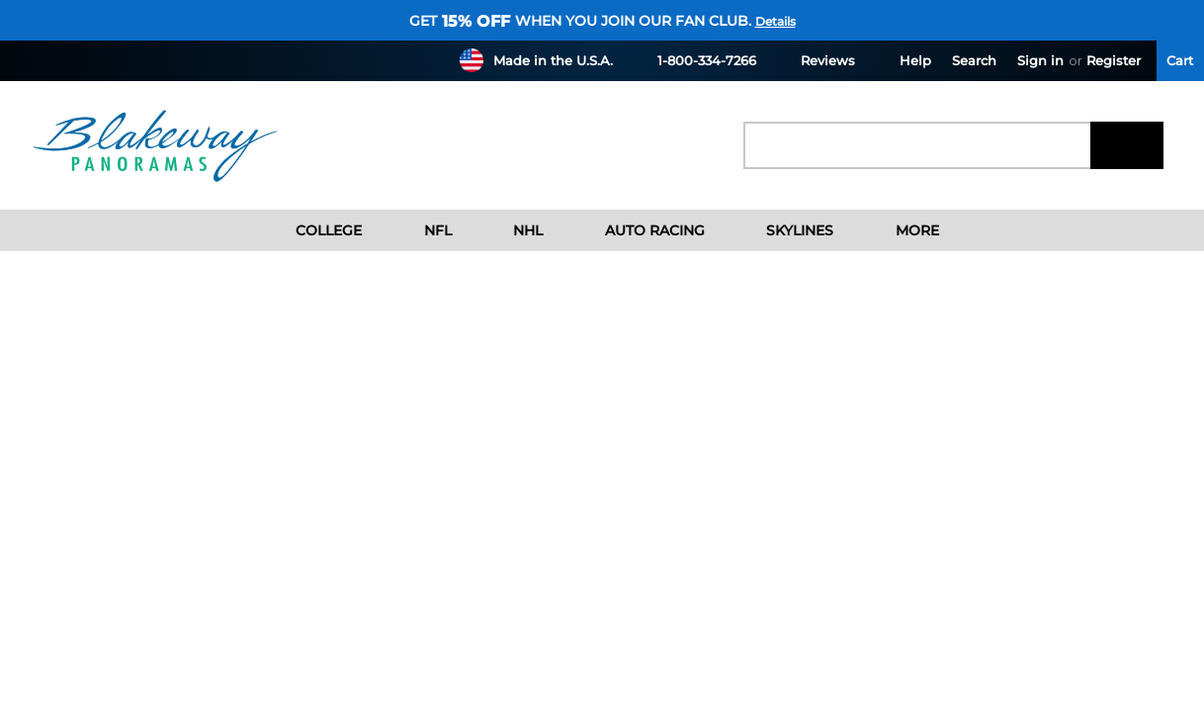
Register (1113, 60)
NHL (513, 230)
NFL (422, 230)
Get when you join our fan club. (580, 21)
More (901, 230)
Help (903, 59)
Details (775, 21)
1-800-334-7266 (695, 59)
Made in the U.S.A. (553, 60)
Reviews (816, 59)
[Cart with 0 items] (1180, 61)
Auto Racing (639, 230)
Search (974, 60)
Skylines (784, 230)
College (314, 230)
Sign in (1040, 60)
